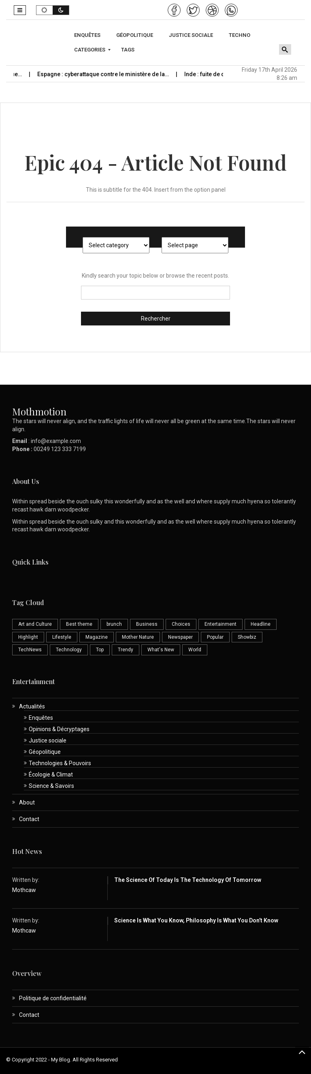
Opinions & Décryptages (59, 729)
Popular (215, 637)
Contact (29, 819)
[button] (20, 10)
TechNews (30, 650)
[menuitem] (88, 35)
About (27, 802)
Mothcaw (24, 890)
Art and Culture (35, 624)
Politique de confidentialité (53, 998)
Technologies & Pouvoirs (60, 763)
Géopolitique (45, 752)
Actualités (32, 706)
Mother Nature (138, 637)
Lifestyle (61, 637)
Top (100, 650)
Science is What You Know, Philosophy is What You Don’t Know (196, 920)
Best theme (79, 624)
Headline (261, 624)
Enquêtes (41, 718)
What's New (160, 650)
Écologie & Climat (51, 774)
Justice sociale (47, 740)
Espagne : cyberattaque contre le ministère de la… (112, 74)
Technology (69, 650)
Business (147, 624)
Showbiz (247, 637)
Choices (181, 624)
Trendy (125, 650)
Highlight (28, 637)
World (194, 650)
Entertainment (220, 624)
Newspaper (180, 637)
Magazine (96, 637)
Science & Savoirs (51, 786)
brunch (114, 624)
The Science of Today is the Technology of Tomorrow (187, 880)
